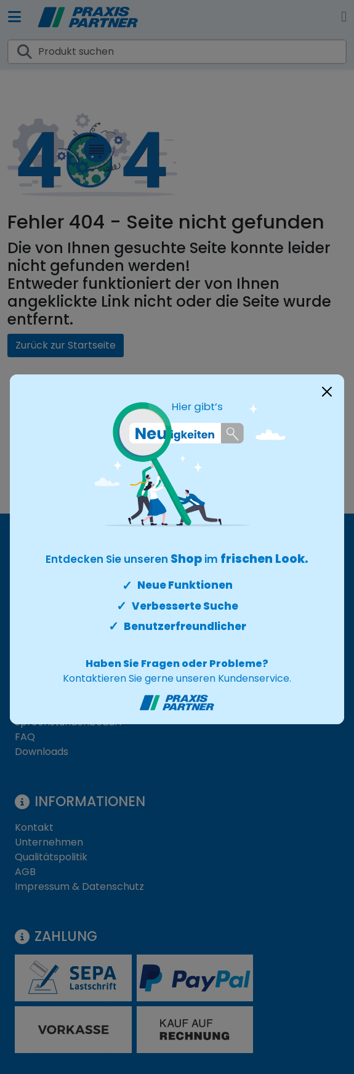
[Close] (327, 391)
